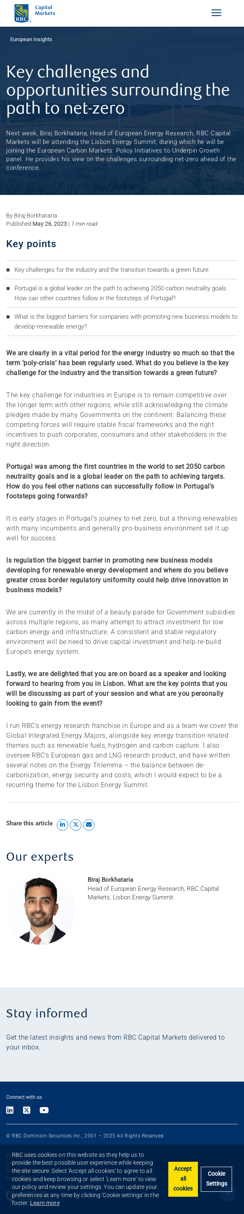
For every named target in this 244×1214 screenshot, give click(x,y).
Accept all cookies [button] (183, 1178)
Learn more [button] (45, 1203)
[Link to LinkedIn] (12, 1111)
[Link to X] (27, 1111)
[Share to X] (75, 825)
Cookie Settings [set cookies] (216, 1178)
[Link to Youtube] (44, 1111)
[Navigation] (216, 12)
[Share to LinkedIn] (62, 825)
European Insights (31, 39)
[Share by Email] (89, 825)
